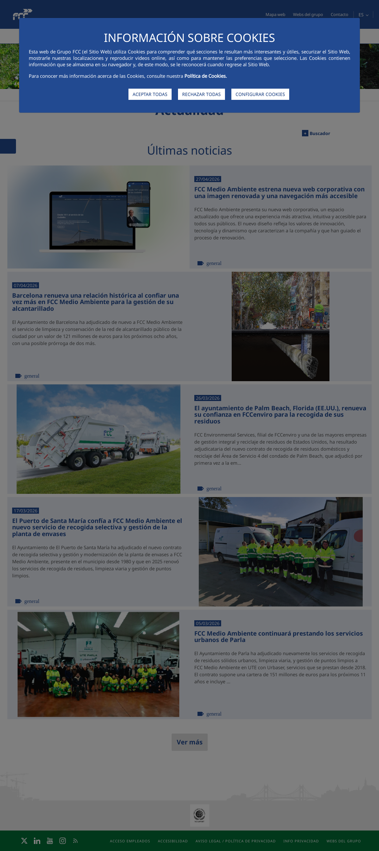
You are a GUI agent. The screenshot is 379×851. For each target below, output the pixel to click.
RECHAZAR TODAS (201, 94)
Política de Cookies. (205, 76)
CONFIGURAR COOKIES (260, 94)
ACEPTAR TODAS (150, 94)
